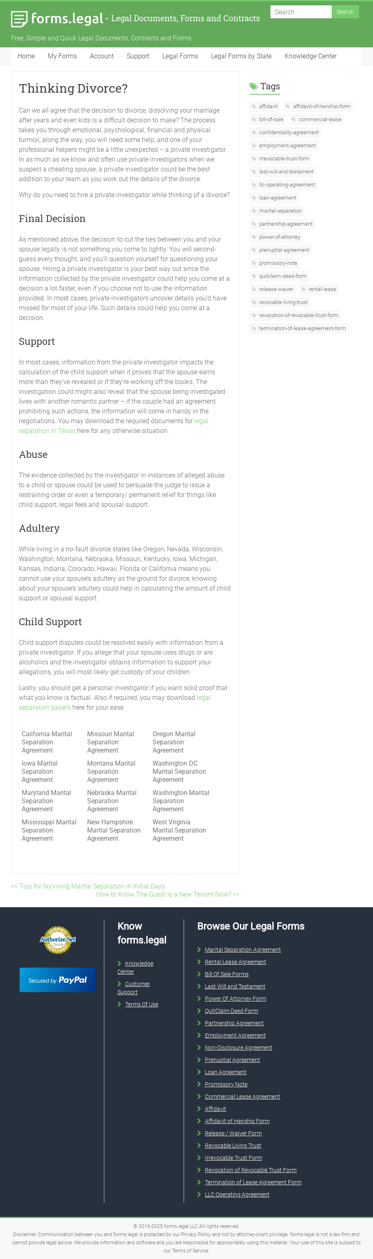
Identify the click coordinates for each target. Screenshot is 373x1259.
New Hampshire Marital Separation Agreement (114, 830)
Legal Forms (180, 56)
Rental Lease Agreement (235, 962)
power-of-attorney (279, 237)
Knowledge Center (311, 56)
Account (102, 56)
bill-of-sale (270, 119)
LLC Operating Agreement (237, 1194)
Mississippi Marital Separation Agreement (49, 830)
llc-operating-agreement (286, 185)
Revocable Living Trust (233, 1145)
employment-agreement (287, 145)
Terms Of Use (141, 1004)
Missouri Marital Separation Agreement (110, 742)
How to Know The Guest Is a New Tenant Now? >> (167, 894)
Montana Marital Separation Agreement (111, 771)
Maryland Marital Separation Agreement (46, 801)
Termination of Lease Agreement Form (253, 1182)
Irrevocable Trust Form (233, 1158)
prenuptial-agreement (283, 250)
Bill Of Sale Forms (227, 974)
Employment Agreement (235, 1035)
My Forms (62, 56)
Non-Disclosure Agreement (238, 1047)
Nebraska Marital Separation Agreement (112, 801)
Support (138, 56)
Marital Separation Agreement (243, 949)
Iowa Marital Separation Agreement (40, 771)
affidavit (268, 106)
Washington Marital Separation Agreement (181, 801)
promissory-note (277, 263)
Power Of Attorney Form (235, 998)
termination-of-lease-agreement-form (302, 328)
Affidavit (215, 1109)
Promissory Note (226, 1084)
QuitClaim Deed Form (231, 1011)
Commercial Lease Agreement (242, 1096)
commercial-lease (320, 119)
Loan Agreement (226, 1072)
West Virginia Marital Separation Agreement (179, 830)
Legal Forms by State (241, 56)
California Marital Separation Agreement (47, 742)
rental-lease (322, 289)
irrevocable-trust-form (284, 158)
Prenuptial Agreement (232, 1060)
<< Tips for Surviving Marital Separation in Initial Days (88, 886)
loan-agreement (277, 198)
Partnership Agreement (234, 1023)
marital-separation (280, 211)
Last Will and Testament (235, 986)
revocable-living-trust (283, 302)
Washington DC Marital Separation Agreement (179, 771)
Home (26, 56)
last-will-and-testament (285, 172)
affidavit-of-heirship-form (321, 106)
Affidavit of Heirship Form (237, 1121)
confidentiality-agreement (288, 132)
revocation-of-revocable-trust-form (298, 315)
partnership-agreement (285, 224)
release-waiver (275, 289)
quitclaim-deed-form (282, 276)
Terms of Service (190, 1251)
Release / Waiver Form (233, 1133)
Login (352, 71)
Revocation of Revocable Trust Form (251, 1170)
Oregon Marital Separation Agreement (174, 742)
